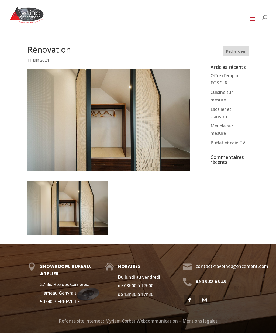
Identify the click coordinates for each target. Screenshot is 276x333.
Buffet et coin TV (228, 143)
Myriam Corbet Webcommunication (141, 321)
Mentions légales (200, 321)
